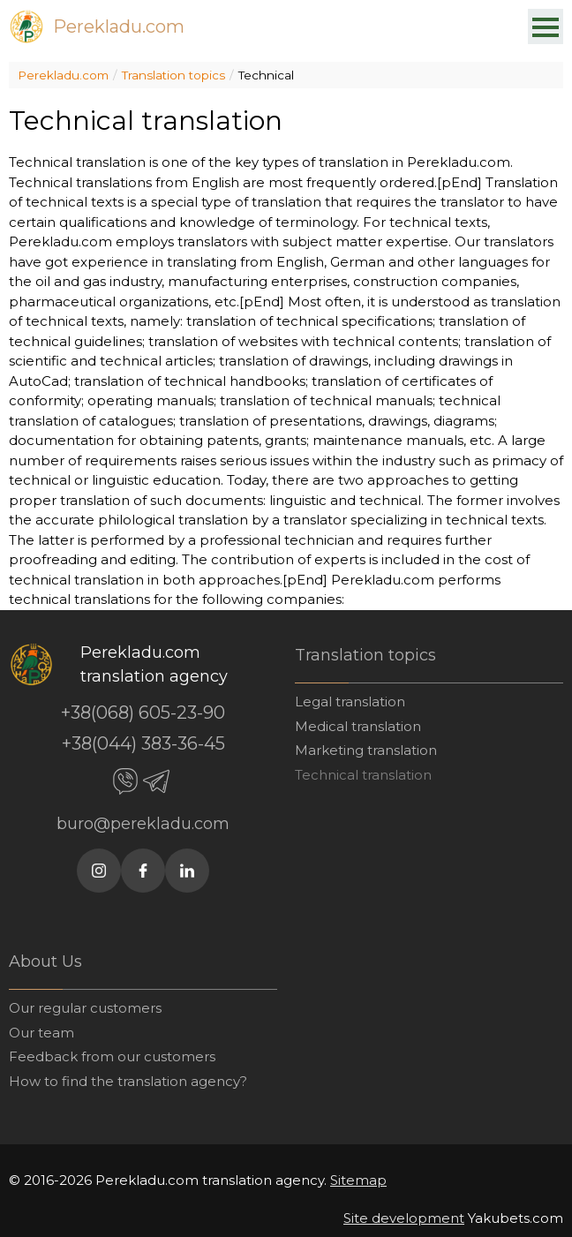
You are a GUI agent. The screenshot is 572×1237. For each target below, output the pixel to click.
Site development (403, 1218)
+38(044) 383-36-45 (143, 743)
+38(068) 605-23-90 (143, 712)
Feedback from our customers (112, 1056)
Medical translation (358, 726)
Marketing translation (366, 750)
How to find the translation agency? (128, 1081)
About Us (45, 961)
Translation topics (173, 75)
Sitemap (358, 1180)
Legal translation (350, 701)
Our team (41, 1032)
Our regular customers (85, 1007)
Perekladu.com (118, 26)
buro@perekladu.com (143, 823)
